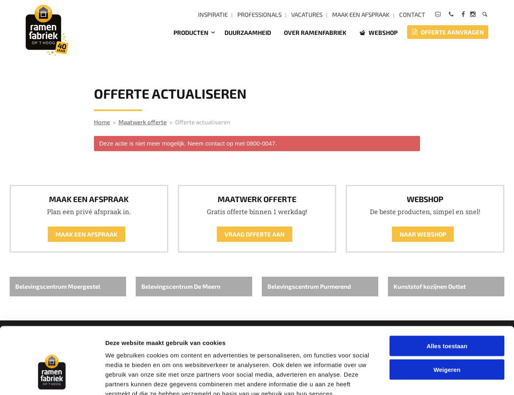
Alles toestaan (446, 299)
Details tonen (434, 379)
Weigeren (446, 322)
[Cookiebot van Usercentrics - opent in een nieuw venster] (52, 379)
